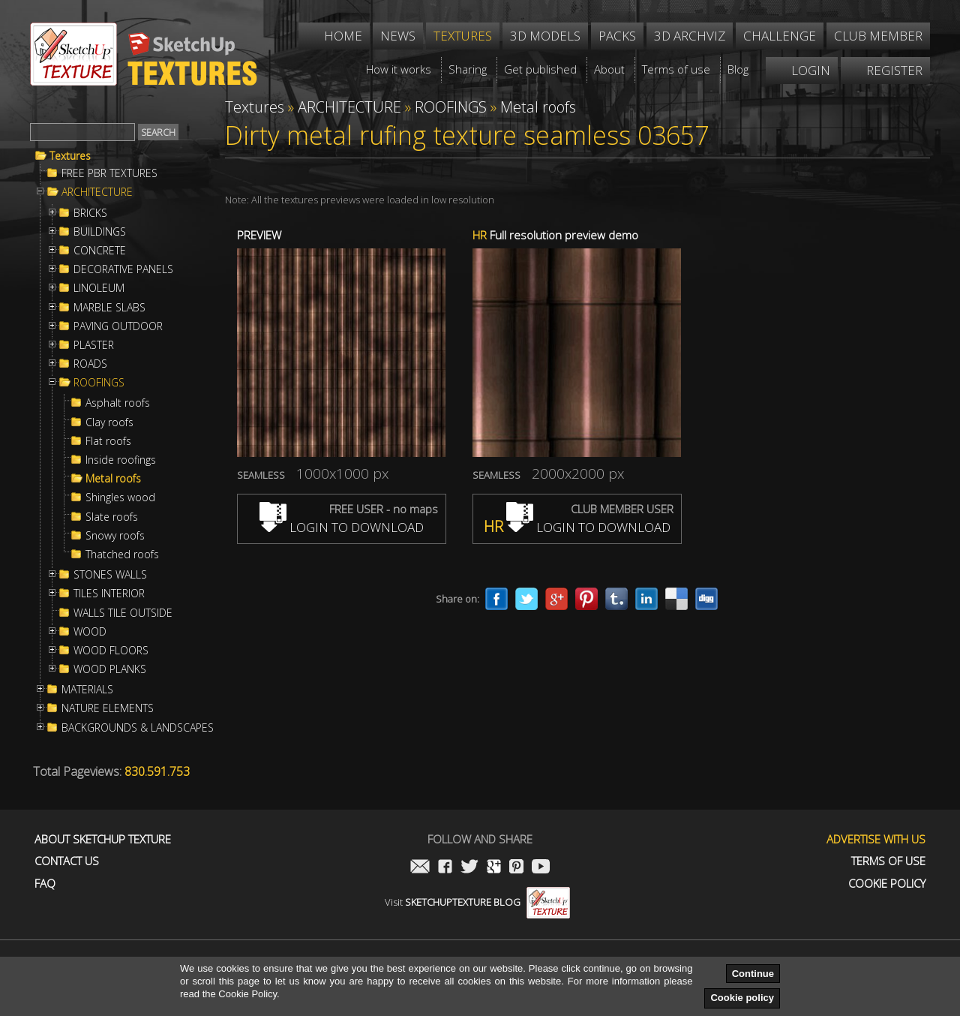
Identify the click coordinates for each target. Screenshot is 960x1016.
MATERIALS (87, 689)
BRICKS (90, 213)
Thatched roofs (122, 554)
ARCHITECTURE (97, 192)
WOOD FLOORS (111, 650)
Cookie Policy (887, 883)
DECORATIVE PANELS (123, 269)
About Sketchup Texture (102, 839)
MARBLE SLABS (110, 307)
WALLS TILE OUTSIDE (123, 613)
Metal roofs (113, 478)
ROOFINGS (99, 382)
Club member (878, 35)
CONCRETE (100, 250)
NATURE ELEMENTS (108, 708)
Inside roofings (121, 460)
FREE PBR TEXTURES (110, 173)
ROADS (90, 364)
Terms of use (888, 861)
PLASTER (94, 345)
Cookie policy (742, 997)
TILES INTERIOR (109, 593)
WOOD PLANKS (110, 669)
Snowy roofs (115, 536)
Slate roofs (112, 517)
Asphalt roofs (118, 403)
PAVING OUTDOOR (118, 326)
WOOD (90, 632)
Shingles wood (120, 497)
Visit (477, 902)
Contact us (66, 861)
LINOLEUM (99, 288)
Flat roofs (108, 441)
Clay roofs (110, 422)
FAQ (45, 883)
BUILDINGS (100, 232)
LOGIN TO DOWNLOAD (342, 527)
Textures (70, 156)
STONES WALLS (110, 575)
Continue (753, 973)
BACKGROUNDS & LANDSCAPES (138, 728)
